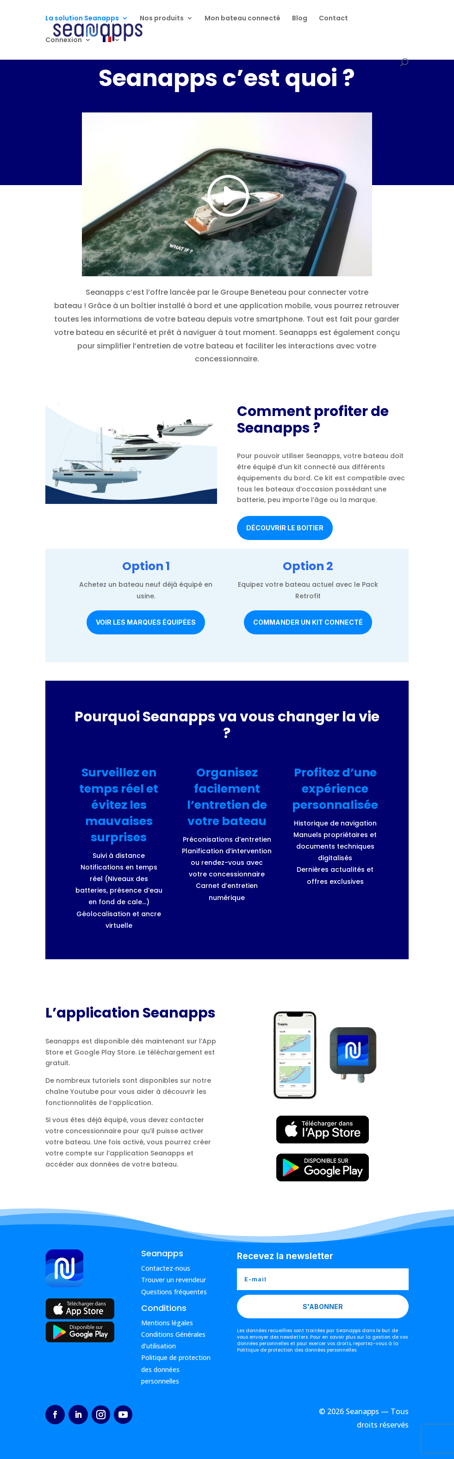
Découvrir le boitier (284, 528)
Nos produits (162, 19)
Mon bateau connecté (242, 19)
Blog (299, 19)
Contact (333, 19)
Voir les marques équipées (146, 622)
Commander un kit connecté (308, 622)
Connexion (63, 41)
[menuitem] (111, 48)
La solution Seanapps (82, 19)
